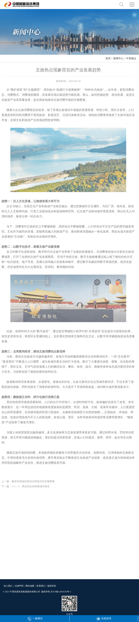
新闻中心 (118, 58)
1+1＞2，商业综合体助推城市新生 (30, 486)
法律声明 (19, 586)
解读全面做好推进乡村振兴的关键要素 (32, 481)
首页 (108, 58)
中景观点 (131, 58)
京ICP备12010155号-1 (60, 591)
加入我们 (8, 586)
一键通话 (35, 618)
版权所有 (51, 586)
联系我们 (41, 586)
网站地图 (30, 586)
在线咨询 (103, 618)
